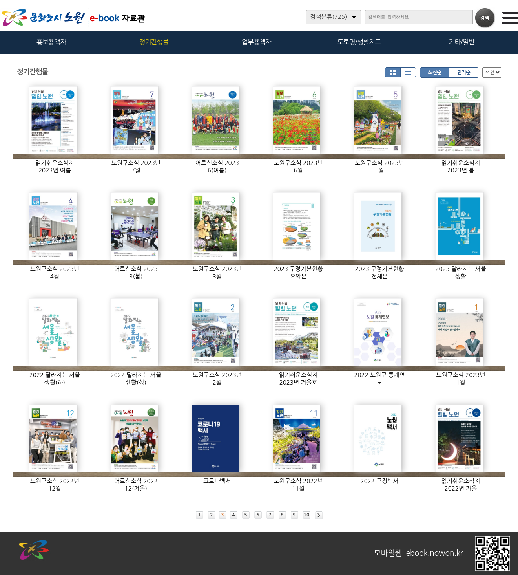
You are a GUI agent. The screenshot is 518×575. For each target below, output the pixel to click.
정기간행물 (154, 41)
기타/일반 (461, 41)
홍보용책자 (51, 41)
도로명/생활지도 (359, 41)
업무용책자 (256, 41)
